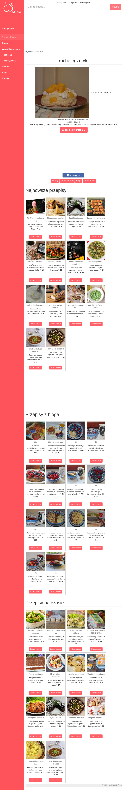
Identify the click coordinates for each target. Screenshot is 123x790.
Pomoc (5, 67)
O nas (5, 43)
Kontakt (6, 78)
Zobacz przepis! (35, 237)
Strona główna (9, 37)
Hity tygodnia (9, 61)
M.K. (120, 785)
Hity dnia (7, 55)
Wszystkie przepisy (11, 49)
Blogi (4, 72)
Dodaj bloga (8, 28)
